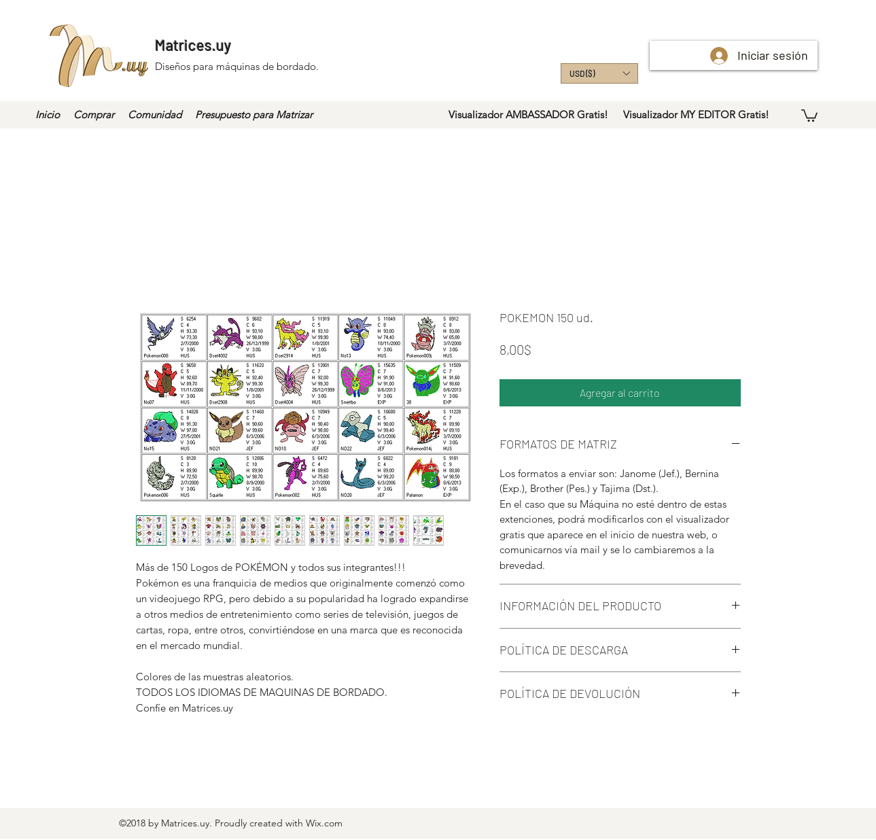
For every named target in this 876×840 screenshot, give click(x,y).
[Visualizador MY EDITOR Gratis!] (696, 114)
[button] (599, 73)
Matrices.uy (193, 45)
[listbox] (599, 73)
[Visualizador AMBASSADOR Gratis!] (528, 114)
